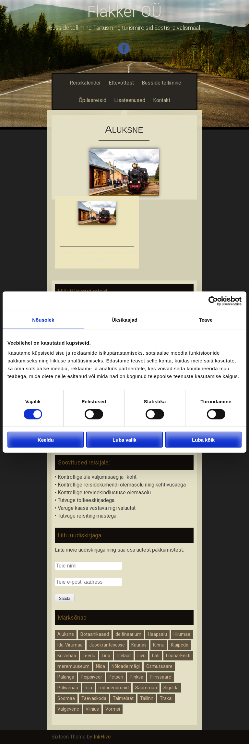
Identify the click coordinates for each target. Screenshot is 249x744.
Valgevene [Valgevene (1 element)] (68, 709)
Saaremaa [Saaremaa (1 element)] (146, 687)
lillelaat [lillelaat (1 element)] (124, 655)
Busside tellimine (161, 83)
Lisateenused (129, 100)
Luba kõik (203, 439)
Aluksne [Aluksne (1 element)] (65, 634)
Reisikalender (84, 83)
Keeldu (46, 439)
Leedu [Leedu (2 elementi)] (89, 655)
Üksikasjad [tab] (124, 319)
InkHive (102, 737)
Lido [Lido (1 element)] (106, 655)
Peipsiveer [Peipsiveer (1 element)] (91, 677)
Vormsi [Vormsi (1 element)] (112, 709)
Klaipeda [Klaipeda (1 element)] (179, 644)
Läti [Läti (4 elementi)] (156, 655)
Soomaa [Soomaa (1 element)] (66, 698)
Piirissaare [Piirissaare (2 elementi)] (160, 677)
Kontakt (161, 100)
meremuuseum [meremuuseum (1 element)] (73, 666)
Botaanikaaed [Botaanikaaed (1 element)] (94, 634)
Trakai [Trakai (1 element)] (166, 698)
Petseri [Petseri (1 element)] (116, 677)
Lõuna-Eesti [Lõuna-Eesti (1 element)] (178, 655)
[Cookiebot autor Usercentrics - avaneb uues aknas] (213, 301)
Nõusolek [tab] (43, 319)
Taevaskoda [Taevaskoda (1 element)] (93, 698)
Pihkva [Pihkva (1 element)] (136, 677)
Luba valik (124, 439)
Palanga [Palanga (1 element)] (65, 677)
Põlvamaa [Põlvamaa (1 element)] (67, 687)
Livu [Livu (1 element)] (141, 655)
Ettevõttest (121, 83)
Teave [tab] (206, 319)
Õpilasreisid (92, 100)
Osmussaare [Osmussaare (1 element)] (159, 666)
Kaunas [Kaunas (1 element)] (139, 644)
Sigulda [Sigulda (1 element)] (171, 687)
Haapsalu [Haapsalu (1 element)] (157, 634)
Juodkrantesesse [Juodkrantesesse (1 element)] (107, 644)
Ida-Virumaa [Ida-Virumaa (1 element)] (70, 644)
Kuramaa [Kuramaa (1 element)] (66, 655)
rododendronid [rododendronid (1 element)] (114, 687)
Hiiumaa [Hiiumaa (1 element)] (181, 634)
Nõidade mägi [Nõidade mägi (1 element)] (126, 666)
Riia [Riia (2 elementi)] (88, 687)
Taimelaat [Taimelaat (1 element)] (123, 698)
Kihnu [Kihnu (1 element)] (158, 644)
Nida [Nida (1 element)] (100, 666)
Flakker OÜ (124, 11)
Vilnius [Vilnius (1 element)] (92, 709)
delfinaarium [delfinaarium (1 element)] (128, 634)
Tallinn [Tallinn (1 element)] (146, 698)
